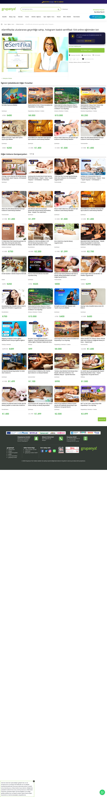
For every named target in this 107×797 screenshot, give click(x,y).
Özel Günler (76, 16)
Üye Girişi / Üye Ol (99, 12)
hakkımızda (11, 449)
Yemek (27, 16)
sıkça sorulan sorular (30, 449)
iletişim (10, 451)
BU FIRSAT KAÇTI (86, 50)
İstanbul (64, 9)
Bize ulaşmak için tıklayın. (46, 439)
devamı (102, 419)
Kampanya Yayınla (98, 10)
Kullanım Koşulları (61, 461)
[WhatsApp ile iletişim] (102, 792)
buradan (15, 795)
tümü (31, 154)
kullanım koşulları (13, 452)
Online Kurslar (20, 24)
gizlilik (10, 454)
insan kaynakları (12, 456)
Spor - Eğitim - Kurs (49, 16)
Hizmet (59, 16)
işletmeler (27, 451)
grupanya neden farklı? (31, 452)
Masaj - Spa (12, 16)
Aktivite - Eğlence (36, 16)
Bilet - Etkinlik (67, 16)
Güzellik (4, 16)
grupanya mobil (12, 457)
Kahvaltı (20, 16)
